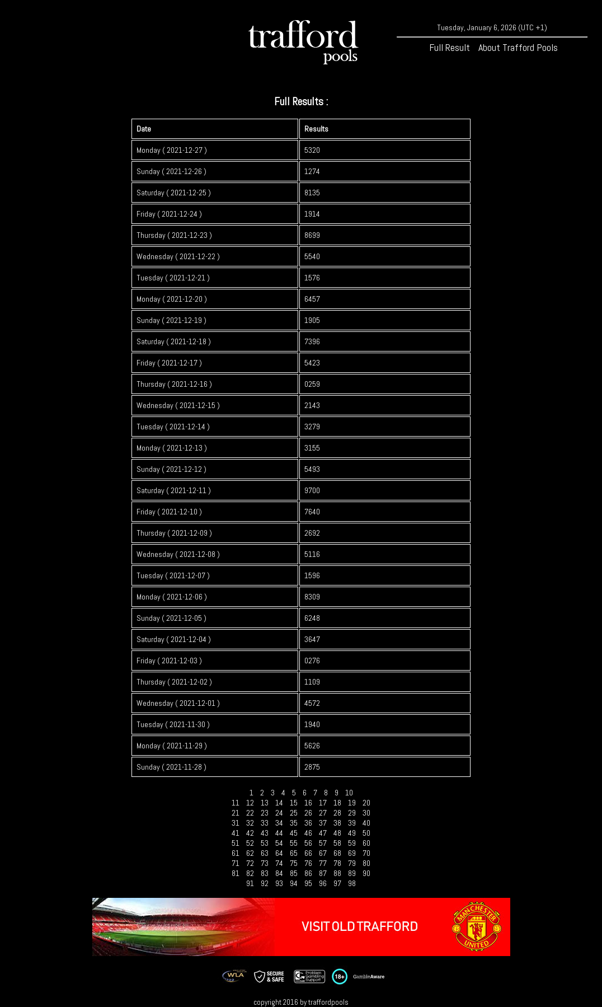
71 (235, 863)
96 (322, 883)
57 (322, 843)
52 (250, 843)
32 (250, 823)
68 (337, 853)
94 (293, 883)
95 (308, 883)
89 (352, 873)
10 (349, 793)
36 (308, 823)
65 (293, 853)
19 (352, 803)
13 (264, 803)
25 (293, 813)
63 (264, 853)
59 (352, 843)
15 (293, 803)
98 (352, 883)
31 (235, 823)
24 (279, 813)
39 (352, 823)
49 (352, 833)
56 (308, 843)
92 (264, 883)
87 (322, 873)
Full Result (449, 47)
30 (366, 813)
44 (279, 833)
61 (235, 853)
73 (264, 863)
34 (279, 823)
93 (279, 883)
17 (322, 803)
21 (235, 813)
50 (366, 833)
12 (250, 803)
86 (308, 873)
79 (352, 863)
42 (250, 833)
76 (308, 863)
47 (322, 833)
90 (366, 873)
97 (337, 883)
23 (264, 813)
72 (250, 863)
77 (322, 863)
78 (337, 863)
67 (322, 853)
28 (337, 813)
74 (279, 863)
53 (264, 843)
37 (322, 823)
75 (293, 863)
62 (250, 853)
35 (293, 823)
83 (264, 873)
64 (279, 853)
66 (308, 853)
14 (279, 803)
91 (250, 883)
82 (250, 873)
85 (293, 873)
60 (366, 843)
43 (264, 833)
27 (322, 813)
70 (366, 853)
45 (293, 833)
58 (337, 843)
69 (352, 853)
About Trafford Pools (518, 47)
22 (250, 813)
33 (264, 823)
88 (337, 873)
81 (235, 873)
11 (235, 803)
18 (337, 803)
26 (308, 813)
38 (337, 823)
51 (235, 843)
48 (337, 833)
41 (235, 833)
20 (366, 803)
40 (366, 823)
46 (308, 833)
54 (279, 843)
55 (293, 843)
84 (279, 873)
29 (352, 813)
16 (308, 803)
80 (366, 863)
